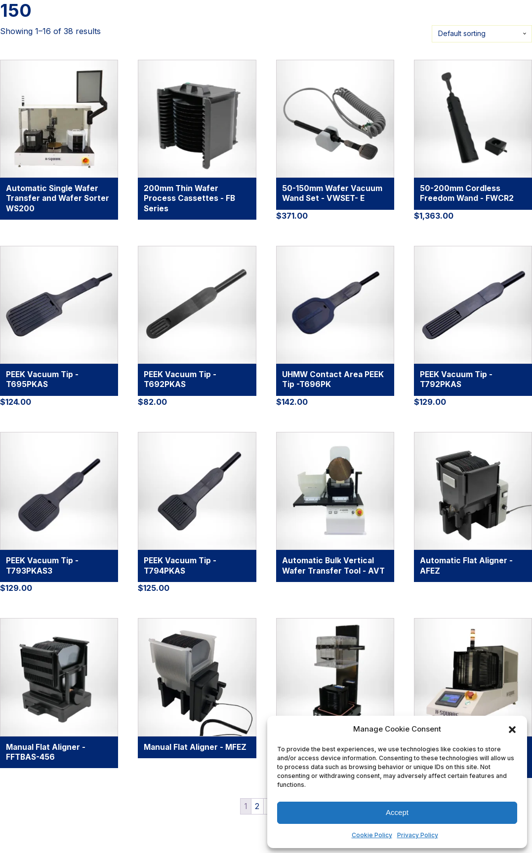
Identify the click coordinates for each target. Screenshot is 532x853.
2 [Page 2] (257, 806)
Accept (397, 812)
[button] (512, 729)
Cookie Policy (372, 835)
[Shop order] (482, 33)
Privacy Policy (417, 835)
